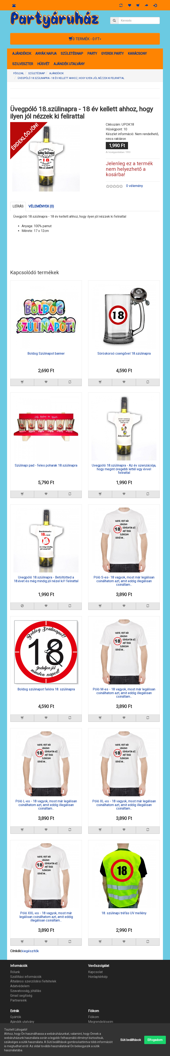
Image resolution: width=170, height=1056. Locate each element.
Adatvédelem (20, 986)
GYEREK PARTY (112, 54)
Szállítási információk (26, 977)
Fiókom (93, 1017)
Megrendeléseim (100, 1022)
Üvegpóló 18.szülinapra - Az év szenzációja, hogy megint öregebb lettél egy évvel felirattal (124, 469)
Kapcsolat (95, 972)
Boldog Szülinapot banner (46, 353)
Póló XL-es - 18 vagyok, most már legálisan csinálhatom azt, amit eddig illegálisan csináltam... (124, 804)
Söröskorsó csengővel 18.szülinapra (124, 353)
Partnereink (18, 1000)
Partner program (22, 1026)
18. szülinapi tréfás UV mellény (124, 913)
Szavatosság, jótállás (25, 991)
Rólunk (15, 972)
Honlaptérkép (98, 977)
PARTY (92, 54)
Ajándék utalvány (22, 1022)
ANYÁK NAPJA (46, 54)
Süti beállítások (131, 1049)
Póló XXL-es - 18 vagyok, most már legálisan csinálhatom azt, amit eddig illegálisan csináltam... (46, 916)
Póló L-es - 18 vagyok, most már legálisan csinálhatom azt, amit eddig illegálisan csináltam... (46, 804)
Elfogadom (155, 1049)
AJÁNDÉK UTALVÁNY (69, 64)
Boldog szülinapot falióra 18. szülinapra (46, 689)
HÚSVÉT (43, 64)
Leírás (17, 206)
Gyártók (15, 1017)
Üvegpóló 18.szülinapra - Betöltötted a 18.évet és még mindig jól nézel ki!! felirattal (46, 579)
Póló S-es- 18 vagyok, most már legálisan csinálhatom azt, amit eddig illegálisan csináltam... (124, 581)
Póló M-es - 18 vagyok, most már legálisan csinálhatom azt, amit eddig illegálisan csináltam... (124, 692)
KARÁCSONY (137, 54)
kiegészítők (30, 951)
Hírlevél (93, 1031)
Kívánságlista (98, 1026)
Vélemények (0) (41, 206)
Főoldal (18, 73)
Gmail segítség (21, 996)
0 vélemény (134, 186)
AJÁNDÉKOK (21, 54)
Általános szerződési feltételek (33, 981)
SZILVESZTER (22, 64)
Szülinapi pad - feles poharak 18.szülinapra (46, 465)
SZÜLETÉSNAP (72, 54)
